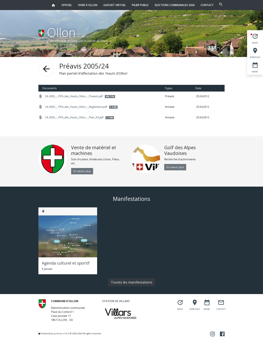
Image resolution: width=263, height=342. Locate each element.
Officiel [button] (56, 3)
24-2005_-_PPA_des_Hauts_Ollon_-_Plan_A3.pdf (79, 117)
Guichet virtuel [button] (104, 3)
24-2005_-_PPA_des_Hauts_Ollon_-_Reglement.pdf (81, 107)
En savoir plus (82, 171)
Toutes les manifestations (131, 282)
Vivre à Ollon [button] (77, 3)
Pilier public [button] (130, 3)
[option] (85, 159)
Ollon (61, 32)
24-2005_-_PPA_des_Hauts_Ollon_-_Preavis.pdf (80, 96)
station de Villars (97, 41)
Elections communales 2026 (165, 5)
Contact (197, 5)
